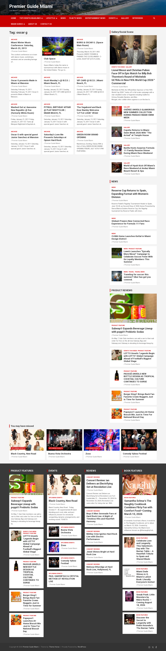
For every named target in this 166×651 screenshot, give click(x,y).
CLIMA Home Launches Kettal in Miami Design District (131, 237)
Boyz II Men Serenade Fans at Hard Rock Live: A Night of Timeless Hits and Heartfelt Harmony (101, 517)
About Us (32, 24)
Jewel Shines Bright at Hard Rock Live (100, 553)
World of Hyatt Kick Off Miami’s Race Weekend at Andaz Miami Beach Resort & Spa (139, 168)
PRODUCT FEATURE (135, 249)
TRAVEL (131, 272)
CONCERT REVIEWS (93, 477)
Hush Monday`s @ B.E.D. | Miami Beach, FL (57, 82)
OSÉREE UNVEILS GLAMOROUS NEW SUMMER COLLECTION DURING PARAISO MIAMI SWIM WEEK (139, 113)
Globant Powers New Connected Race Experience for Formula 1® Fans (131, 222)
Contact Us (46, 24)
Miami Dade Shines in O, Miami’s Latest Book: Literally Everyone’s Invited (145, 576)
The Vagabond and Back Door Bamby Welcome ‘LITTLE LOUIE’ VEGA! (89, 110)
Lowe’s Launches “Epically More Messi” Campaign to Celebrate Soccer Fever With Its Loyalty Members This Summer (138, 256)
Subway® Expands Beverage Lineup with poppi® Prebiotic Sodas (24, 504)
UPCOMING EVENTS (18, 448)
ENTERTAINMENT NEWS (95, 18)
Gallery (129, 67)
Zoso (88, 453)
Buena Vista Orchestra (59, 453)
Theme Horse (54, 647)
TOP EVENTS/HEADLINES (30, 18)
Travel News (140, 272)
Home (13, 18)
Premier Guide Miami (31, 6)
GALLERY (125, 18)
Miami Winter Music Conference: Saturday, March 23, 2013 (22, 45)
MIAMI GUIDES (17, 24)
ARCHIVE (14, 39)
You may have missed (22, 426)
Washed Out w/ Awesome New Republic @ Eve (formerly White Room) (23, 110)
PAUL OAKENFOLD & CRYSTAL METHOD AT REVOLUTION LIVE (64, 579)
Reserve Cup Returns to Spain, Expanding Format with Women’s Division (130, 194)
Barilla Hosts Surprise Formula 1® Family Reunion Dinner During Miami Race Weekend (139, 151)
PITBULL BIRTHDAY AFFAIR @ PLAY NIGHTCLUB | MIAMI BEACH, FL (57, 110)
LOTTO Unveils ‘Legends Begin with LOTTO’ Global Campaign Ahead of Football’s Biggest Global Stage (139, 357)
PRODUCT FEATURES (22, 470)
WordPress (82, 647)
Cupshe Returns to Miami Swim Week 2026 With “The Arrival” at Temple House (137, 133)
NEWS (63, 18)
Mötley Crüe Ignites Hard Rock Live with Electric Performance (101, 537)
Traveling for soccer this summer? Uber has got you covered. (137, 277)
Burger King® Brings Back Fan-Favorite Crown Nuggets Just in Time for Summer (139, 397)
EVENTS (112, 18)
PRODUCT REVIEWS (121, 290)
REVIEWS (91, 470)
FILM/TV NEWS (75, 18)
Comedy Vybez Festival (135, 453)
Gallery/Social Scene (122, 32)
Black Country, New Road (23, 453)
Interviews (137, 18)
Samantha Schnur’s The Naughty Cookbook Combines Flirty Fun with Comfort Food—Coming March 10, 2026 (138, 507)
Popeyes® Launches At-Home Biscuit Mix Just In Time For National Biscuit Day (139, 415)
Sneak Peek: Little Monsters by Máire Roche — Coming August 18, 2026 (145, 599)
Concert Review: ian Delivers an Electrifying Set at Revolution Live (99, 483)
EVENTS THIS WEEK (118, 67)
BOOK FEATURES (133, 470)
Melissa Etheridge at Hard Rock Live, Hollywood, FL (99, 568)
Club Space (49, 58)
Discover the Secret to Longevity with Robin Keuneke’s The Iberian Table (145, 622)
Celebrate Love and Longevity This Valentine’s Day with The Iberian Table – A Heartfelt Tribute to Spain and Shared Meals (144, 549)
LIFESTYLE (50, 18)
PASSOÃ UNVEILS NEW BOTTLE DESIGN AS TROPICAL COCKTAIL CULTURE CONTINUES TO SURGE (139, 377)
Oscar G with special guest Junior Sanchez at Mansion (25, 136)
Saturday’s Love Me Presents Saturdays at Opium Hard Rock (55, 137)
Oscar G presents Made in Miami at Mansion (24, 82)
